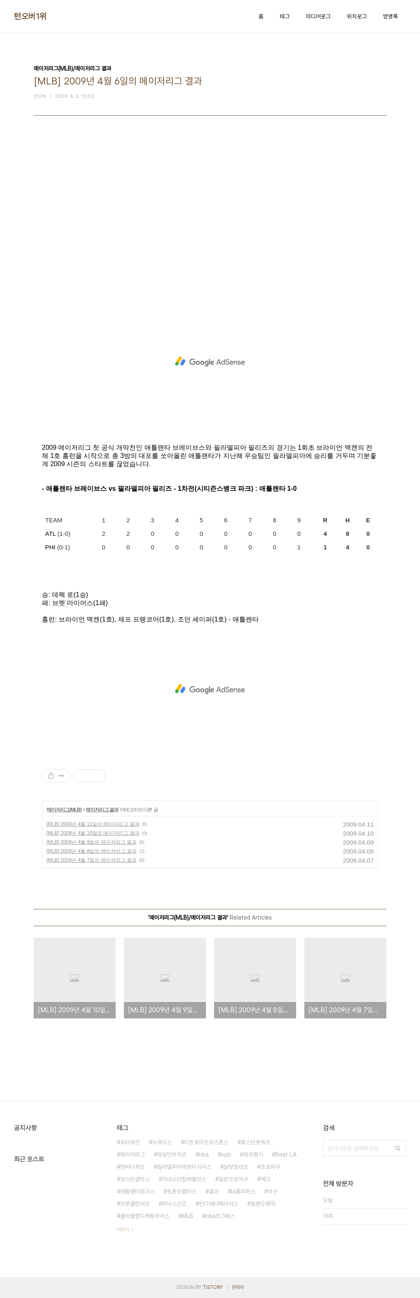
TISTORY (213, 1287)
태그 (285, 16)
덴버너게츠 (132, 1167)
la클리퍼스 (243, 1191)
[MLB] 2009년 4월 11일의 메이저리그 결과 (92, 824)
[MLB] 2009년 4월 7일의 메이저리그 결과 (91, 860)
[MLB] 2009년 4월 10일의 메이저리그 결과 (92, 833)
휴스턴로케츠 (255, 1142)
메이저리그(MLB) (64, 810)
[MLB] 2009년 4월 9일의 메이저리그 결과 (91, 842)
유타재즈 (130, 1142)
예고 (265, 1179)
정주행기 (253, 1154)
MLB (187, 1216)
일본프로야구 (233, 1179)
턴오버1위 (30, 16)
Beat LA (286, 1154)
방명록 (390, 16)
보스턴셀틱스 (135, 1179)
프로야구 (270, 1167)
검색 (398, 1148)
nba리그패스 (220, 1216)
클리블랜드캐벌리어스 (144, 1216)
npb (226, 1154)
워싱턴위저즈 (172, 1154)
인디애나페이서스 (218, 1203)
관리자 (238, 1287)
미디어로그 (318, 16)
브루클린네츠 (135, 1203)
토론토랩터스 (181, 1191)
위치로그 (357, 16)
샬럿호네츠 (236, 1167)
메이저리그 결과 (102, 810)
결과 (214, 1191)
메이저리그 (132, 1154)
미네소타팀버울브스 (184, 1179)
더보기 (123, 1229)
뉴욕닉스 (162, 1142)
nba (204, 1154)
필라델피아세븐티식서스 (184, 1167)
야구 (272, 1191)
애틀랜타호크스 (137, 1191)
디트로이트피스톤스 (206, 1142)
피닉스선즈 (174, 1203)
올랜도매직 (263, 1203)
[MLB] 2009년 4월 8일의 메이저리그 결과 (91, 851)
